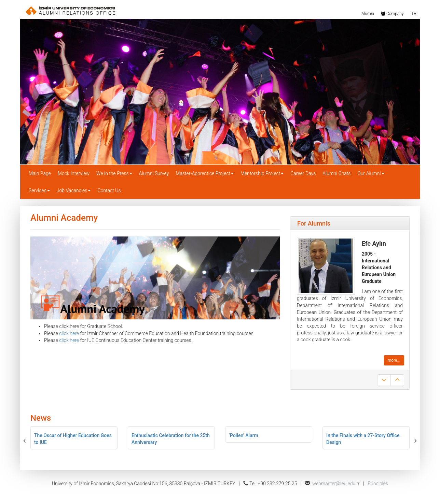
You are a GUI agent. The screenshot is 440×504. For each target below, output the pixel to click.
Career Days (303, 173)
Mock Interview (74, 173)
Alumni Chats (336, 173)
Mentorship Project (262, 173)
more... (394, 360)
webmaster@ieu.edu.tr (336, 483)
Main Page (40, 173)
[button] (48, 437)
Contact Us (109, 190)
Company (392, 13)
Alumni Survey (154, 173)
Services (39, 190)
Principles (378, 483)
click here (69, 333)
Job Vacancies (74, 190)
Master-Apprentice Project (205, 173)
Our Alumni (370, 173)
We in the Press (114, 173)
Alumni (367, 13)
